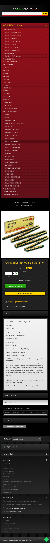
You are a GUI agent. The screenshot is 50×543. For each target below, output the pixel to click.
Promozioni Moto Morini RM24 (13, 35)
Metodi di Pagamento (8, 471)
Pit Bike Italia (8, 102)
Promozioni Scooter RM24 (9, 59)
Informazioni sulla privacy (10, 479)
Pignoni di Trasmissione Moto (12, 147)
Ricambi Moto (6, 117)
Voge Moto (5, 73)
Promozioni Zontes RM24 (11, 38)
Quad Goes (5, 91)
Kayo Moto (8, 105)
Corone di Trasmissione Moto (12, 144)
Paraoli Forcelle (9, 171)
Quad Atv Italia (7, 94)
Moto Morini (6, 70)
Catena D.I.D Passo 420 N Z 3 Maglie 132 (25, 205)
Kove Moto (5, 85)
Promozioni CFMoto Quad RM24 (13, 56)
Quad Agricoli (6, 97)
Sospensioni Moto (9, 156)
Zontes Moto (6, 76)
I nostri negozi (6, 463)
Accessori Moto (9, 174)
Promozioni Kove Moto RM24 (12, 50)
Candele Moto (8, 126)
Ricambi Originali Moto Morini (13, 186)
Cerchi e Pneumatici (10, 159)
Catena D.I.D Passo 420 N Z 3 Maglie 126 (25, 203)
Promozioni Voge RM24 (11, 44)
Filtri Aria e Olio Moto (11, 135)
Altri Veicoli (6, 99)
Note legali (6, 476)
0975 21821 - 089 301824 (19, 508)
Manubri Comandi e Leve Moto (12, 168)
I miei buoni (6, 531)
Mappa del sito (7, 492)
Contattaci (5, 466)
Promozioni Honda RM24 (11, 47)
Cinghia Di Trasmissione (11, 150)
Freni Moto (8, 153)
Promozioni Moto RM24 (9, 29)
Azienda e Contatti (8, 468)
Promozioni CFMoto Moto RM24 (13, 41)
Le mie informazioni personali (11, 528)
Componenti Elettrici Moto (12, 129)
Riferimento (22, 268)
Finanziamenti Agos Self (9, 487)
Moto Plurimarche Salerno (10, 111)
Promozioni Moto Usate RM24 (10, 62)
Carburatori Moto (10, 138)
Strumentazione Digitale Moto (13, 183)
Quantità (25, 271)
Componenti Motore (10, 120)
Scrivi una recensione (25, 293)
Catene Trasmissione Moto (12, 141)
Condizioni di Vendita (8, 474)
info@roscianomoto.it (16, 511)
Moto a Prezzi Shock (8, 65)
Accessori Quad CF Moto (11, 108)
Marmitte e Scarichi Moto (12, 162)
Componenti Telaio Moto (11, 132)
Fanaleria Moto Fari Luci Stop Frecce (14, 123)
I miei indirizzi (6, 526)
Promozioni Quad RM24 (8, 53)
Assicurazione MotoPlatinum (10, 489)
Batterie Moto (8, 165)
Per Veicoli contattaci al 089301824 (16, 306)
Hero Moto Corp (7, 88)
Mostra (29, 268)
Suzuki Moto (6, 68)
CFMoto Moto (6, 79)
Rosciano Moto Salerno (9, 189)
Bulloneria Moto (9, 180)
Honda (7, 114)
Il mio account (7, 517)
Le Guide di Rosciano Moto (9, 192)
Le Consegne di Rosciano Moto (10, 195)
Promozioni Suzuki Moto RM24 (13, 32)
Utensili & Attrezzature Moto (12, 177)
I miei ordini (6, 520)
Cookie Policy (6, 484)
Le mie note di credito (9, 523)
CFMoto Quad (6, 82)
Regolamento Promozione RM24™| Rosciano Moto (17, 481)
